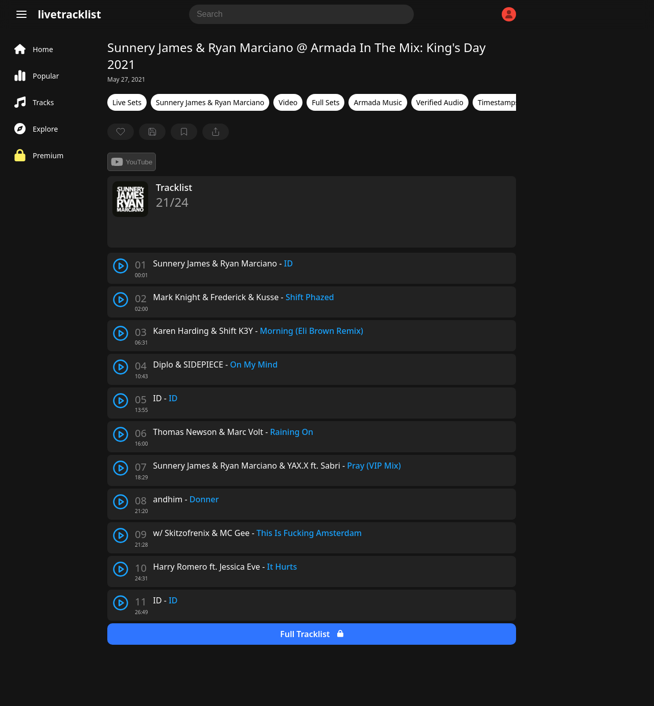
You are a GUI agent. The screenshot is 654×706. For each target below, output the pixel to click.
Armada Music (378, 102)
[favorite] (120, 132)
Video (287, 102)
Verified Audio (439, 102)
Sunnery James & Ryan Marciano (210, 102)
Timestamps (498, 102)
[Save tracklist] (152, 132)
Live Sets (127, 102)
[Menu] (21, 14)
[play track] (120, 266)
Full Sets (325, 102)
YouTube (131, 162)
